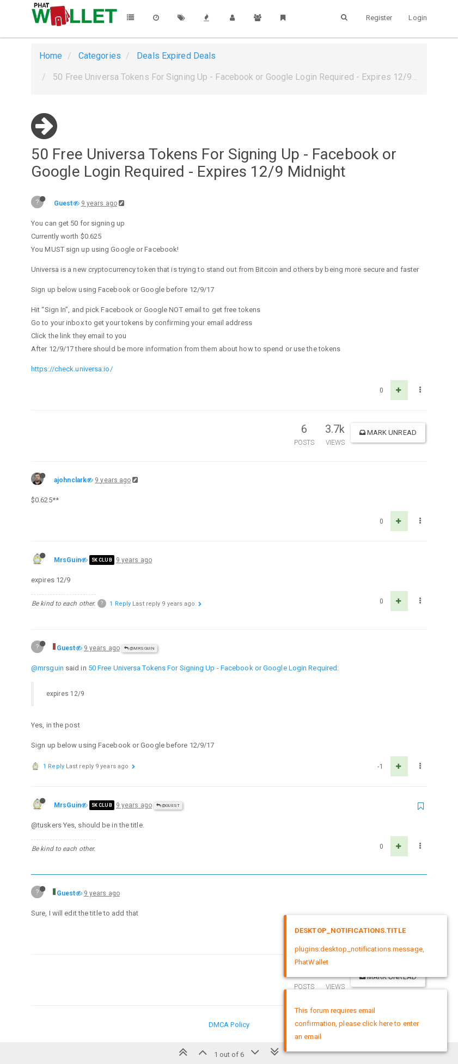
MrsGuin (67, 560)
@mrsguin (47, 668)
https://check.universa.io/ (72, 369)
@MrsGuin (139, 648)
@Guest (168, 805)
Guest (63, 203)
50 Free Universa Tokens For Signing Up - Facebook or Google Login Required (212, 668)
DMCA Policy (229, 1025)
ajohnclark (70, 480)
